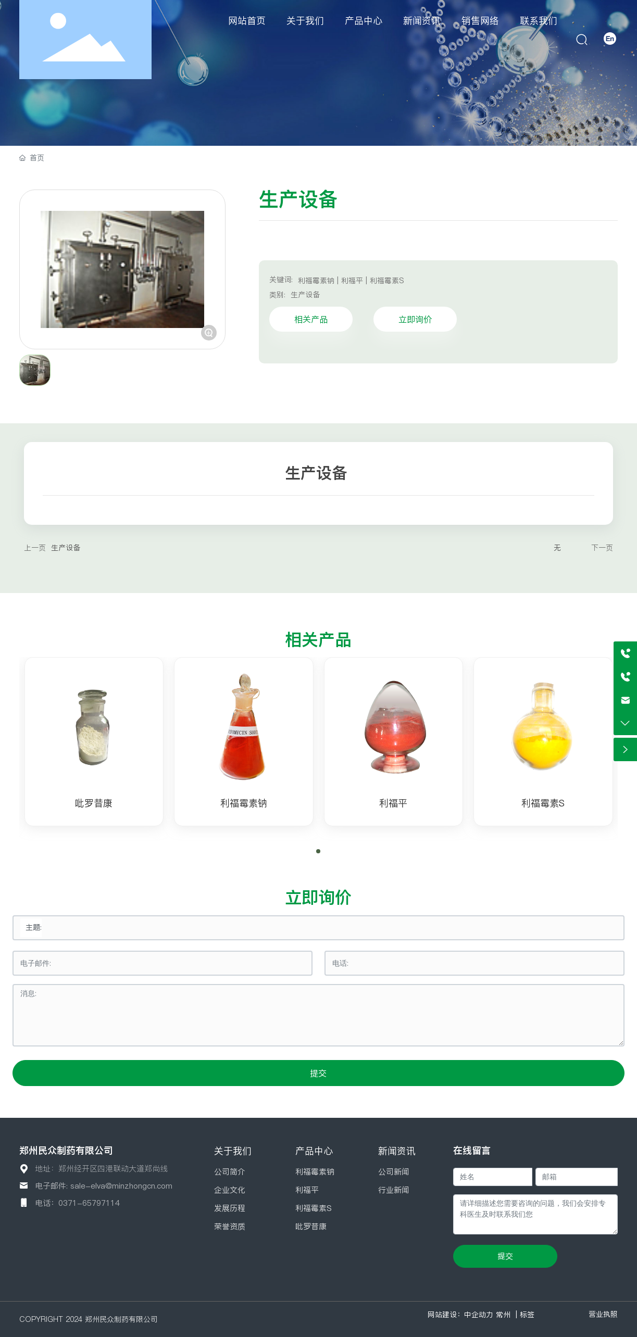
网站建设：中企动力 (460, 1314)
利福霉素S (543, 803)
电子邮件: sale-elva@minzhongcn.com (103, 1185)
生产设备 (305, 294)
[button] (318, 851)
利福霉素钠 (243, 803)
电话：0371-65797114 (77, 1202)
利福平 (393, 803)
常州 (503, 1314)
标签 (527, 1314)
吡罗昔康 (94, 803)
